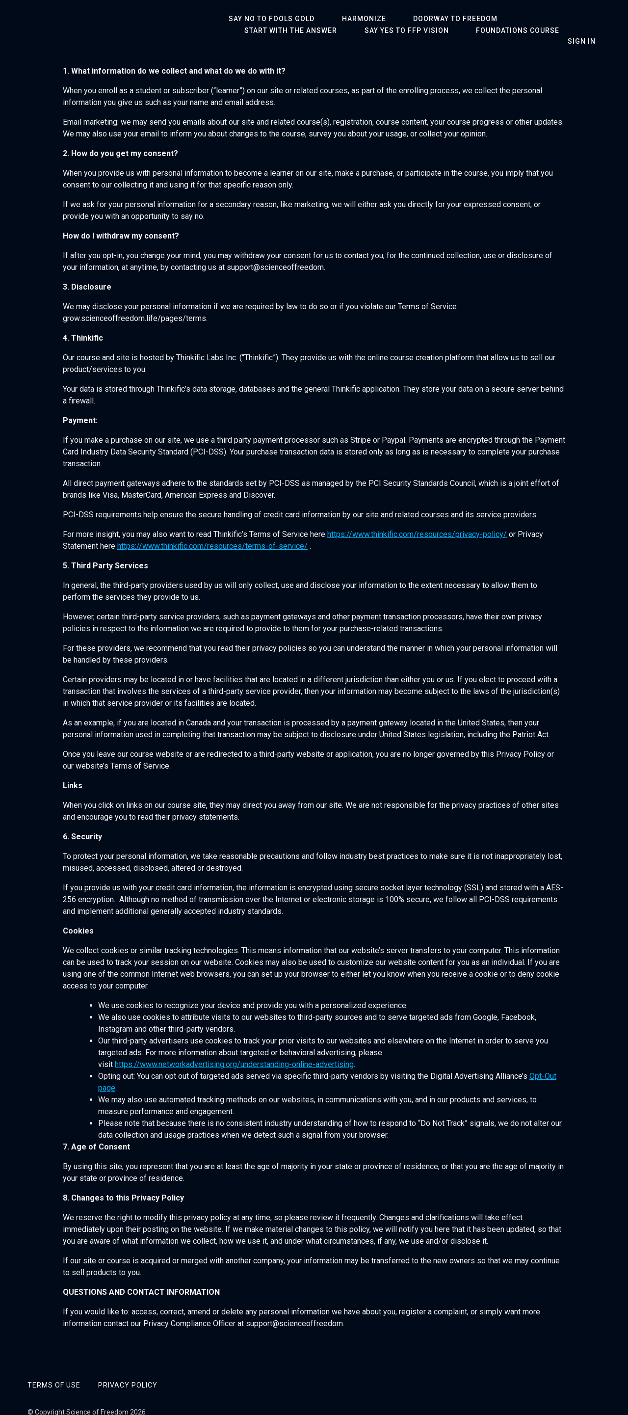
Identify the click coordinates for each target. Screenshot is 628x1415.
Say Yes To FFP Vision (281, 30)
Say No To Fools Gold (267, 19)
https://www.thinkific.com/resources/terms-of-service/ (212, 535)
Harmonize (349, 19)
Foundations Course (383, 30)
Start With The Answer (537, 19)
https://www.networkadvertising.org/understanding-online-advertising (234, 1054)
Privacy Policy (127, 1375)
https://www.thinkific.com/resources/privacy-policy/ (417, 524)
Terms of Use (53, 1375)
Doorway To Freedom (431, 19)
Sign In (587, 29)
